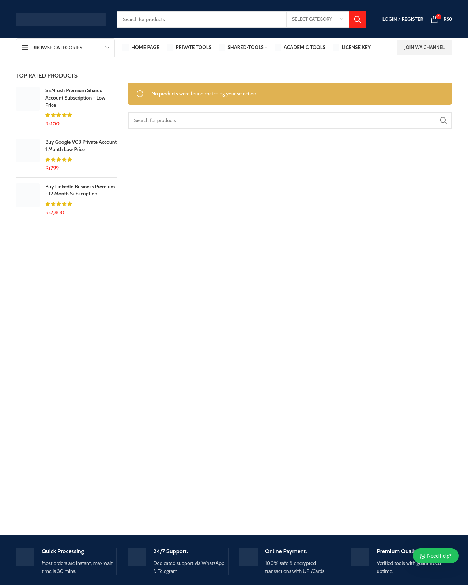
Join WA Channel (424, 47)
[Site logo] (61, 18)
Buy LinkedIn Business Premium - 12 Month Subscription (80, 190)
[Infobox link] (66, 561)
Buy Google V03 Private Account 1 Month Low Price (81, 146)
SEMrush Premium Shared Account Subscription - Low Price (75, 97)
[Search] (241, 19)
